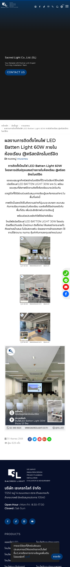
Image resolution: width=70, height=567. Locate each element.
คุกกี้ (27, 556)
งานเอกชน (25, 126)
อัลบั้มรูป (14, 126)
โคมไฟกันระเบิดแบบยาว (47, 542)
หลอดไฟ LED (11, 542)
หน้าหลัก (5, 126)
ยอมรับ (57, 556)
